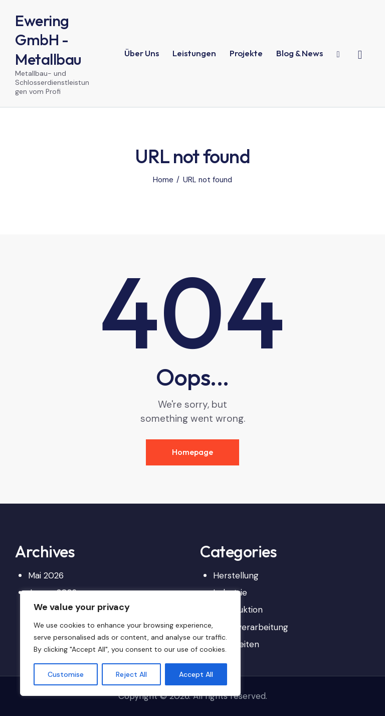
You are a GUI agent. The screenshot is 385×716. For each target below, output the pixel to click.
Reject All (131, 674)
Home (163, 180)
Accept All (196, 674)
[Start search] (360, 55)
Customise (66, 674)
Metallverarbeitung (250, 627)
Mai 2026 (46, 575)
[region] (130, 643)
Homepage (192, 452)
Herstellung (236, 575)
